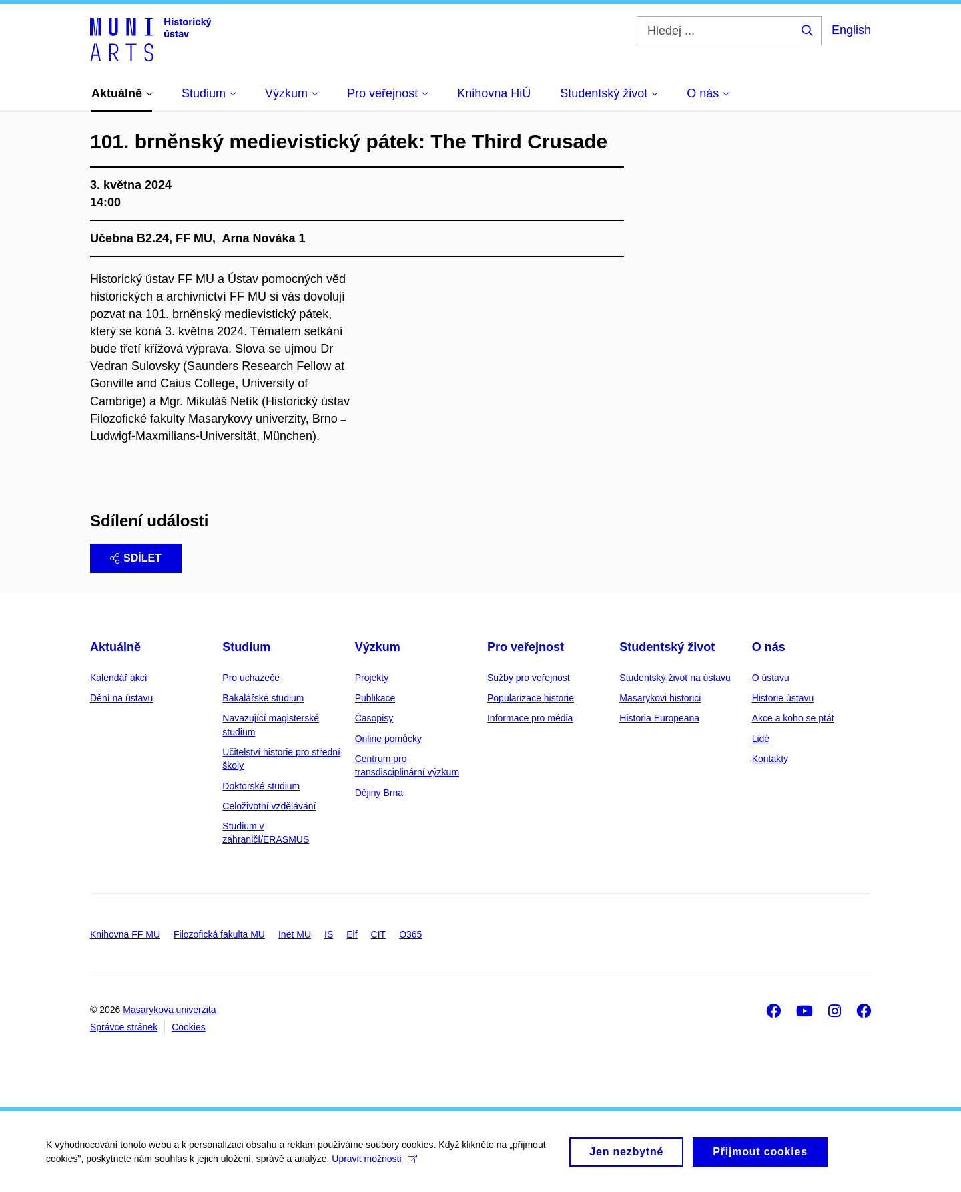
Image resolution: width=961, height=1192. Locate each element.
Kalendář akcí (118, 677)
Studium (246, 647)
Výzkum (377, 647)
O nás (768, 647)
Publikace (375, 697)
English (851, 30)
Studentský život (667, 647)
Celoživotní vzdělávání (269, 806)
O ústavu (770, 677)
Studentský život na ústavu (675, 677)
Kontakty (770, 758)
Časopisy (374, 718)
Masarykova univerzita (169, 1009)
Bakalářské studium (263, 697)
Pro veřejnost (525, 647)
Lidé (760, 738)
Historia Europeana (659, 718)
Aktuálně (115, 647)
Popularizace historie (530, 697)
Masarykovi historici (660, 697)
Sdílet (136, 558)
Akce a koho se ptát (793, 718)
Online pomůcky (388, 738)
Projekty (372, 677)
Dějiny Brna (379, 792)
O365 (410, 934)
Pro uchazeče (251, 677)
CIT (378, 934)
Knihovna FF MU (125, 934)
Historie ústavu (783, 697)
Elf (351, 934)
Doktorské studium (261, 786)
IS (328, 934)
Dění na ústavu (121, 697)
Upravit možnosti (374, 1165)
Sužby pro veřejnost (528, 677)
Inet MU (294, 934)
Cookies (189, 1027)
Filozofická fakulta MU (219, 934)
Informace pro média (530, 718)
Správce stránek (123, 1027)
